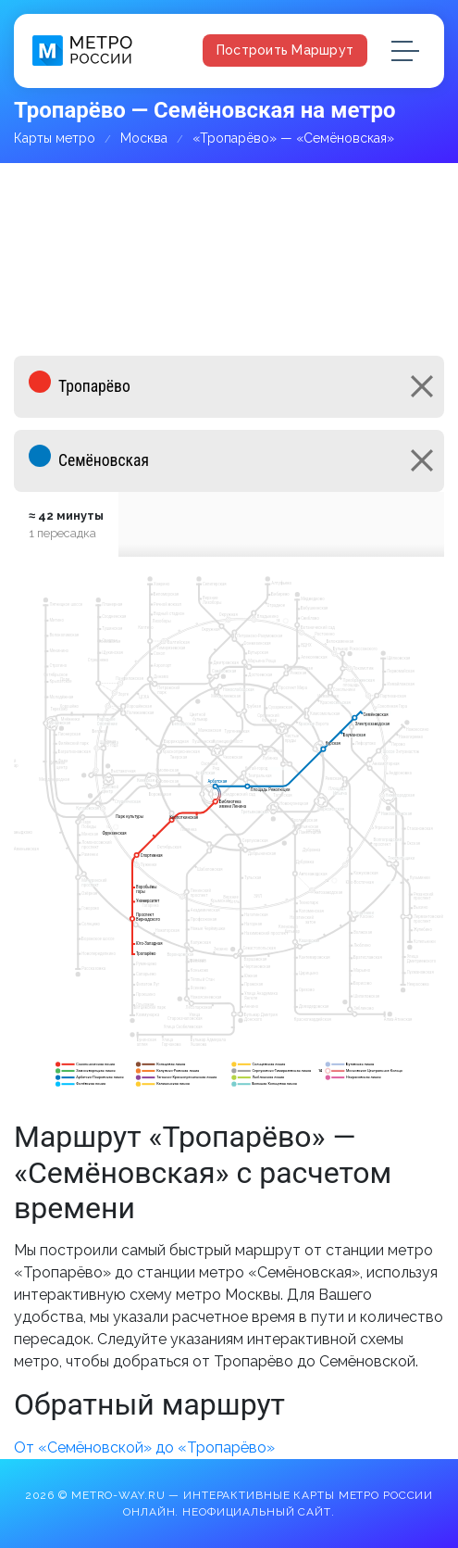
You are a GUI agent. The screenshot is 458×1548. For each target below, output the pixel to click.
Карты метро (54, 138)
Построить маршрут (285, 50)
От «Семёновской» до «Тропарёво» (144, 1447)
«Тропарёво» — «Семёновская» (293, 138)
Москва (143, 138)
